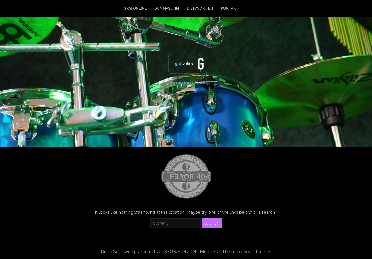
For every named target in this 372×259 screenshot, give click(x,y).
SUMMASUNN (166, 8)
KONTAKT (229, 8)
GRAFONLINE (135, 8)
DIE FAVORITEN (200, 8)
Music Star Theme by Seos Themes (235, 251)
